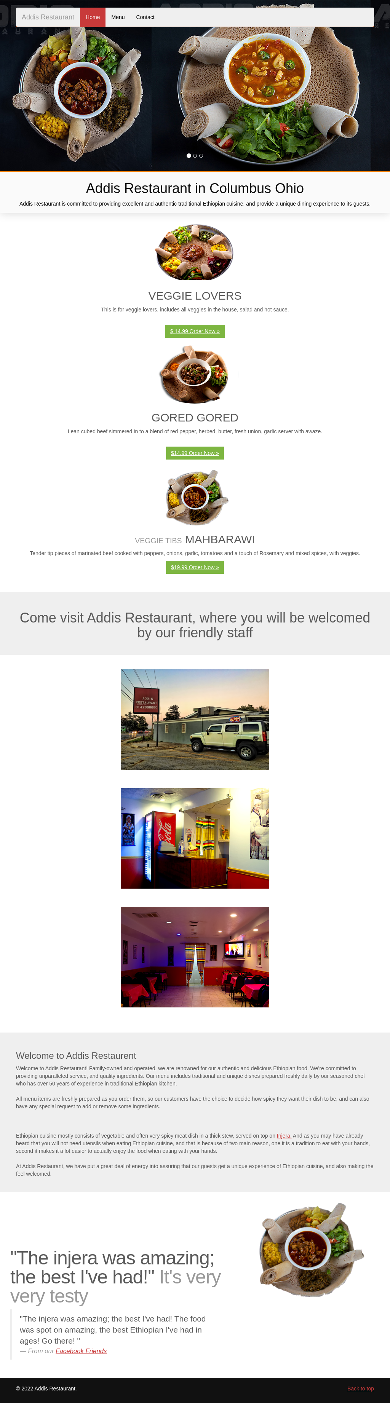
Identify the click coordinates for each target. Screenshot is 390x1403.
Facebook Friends (81, 1351)
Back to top (360, 1388)
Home (93, 17)
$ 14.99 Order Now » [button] (195, 331)
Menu (118, 17)
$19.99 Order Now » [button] (195, 567)
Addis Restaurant (48, 17)
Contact (145, 17)
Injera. (284, 1136)
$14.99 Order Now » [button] (195, 453)
